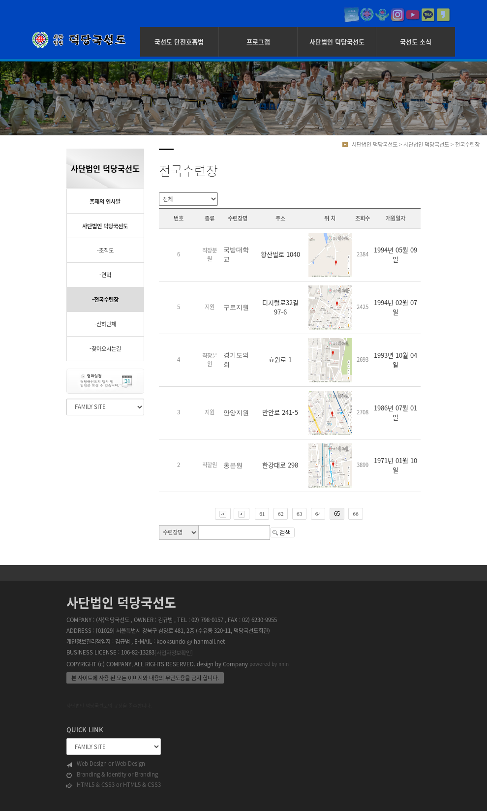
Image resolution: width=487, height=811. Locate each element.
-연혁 (105, 275)
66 (355, 514)
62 (280, 514)
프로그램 (258, 41)
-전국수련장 (105, 299)
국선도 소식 (415, 41)
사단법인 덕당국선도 (337, 41)
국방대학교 (236, 254)
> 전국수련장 (465, 144)
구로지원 (236, 307)
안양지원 (236, 412)
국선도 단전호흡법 (179, 41)
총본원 (233, 465)
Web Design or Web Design (105, 764)
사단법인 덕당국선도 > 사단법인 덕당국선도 (400, 144)
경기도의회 (236, 359)
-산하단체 (105, 324)
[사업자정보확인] (173, 652)
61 (262, 514)
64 (318, 514)
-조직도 (105, 250)
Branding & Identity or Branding (112, 775)
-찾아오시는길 (105, 348)
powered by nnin (269, 664)
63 (299, 514)
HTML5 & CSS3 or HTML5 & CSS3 (113, 785)
